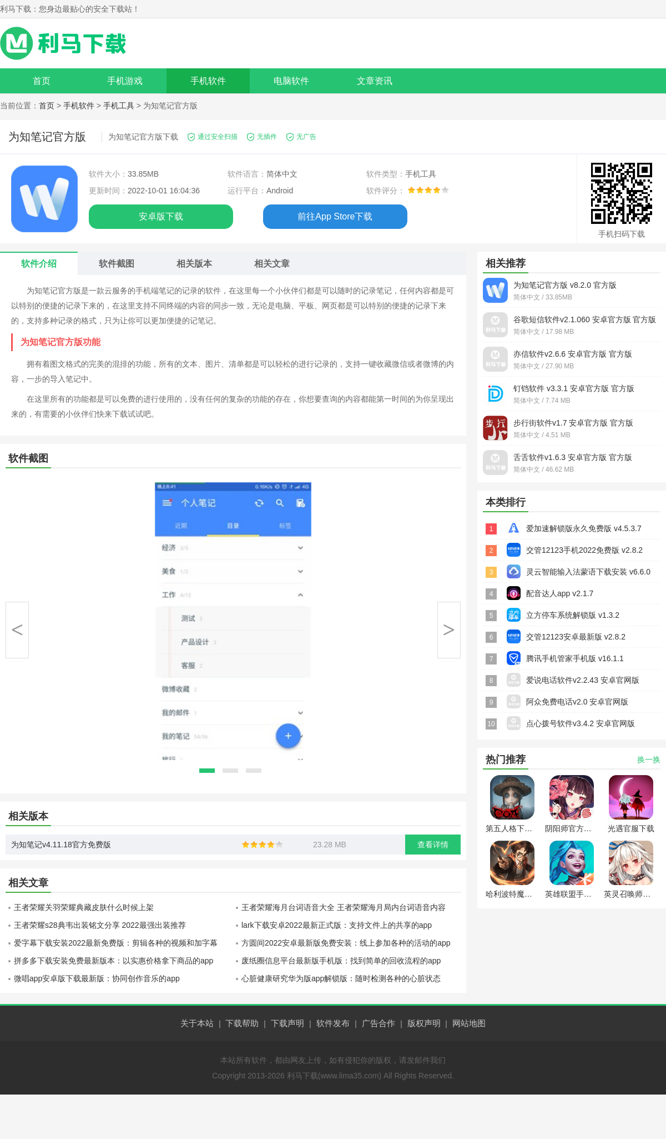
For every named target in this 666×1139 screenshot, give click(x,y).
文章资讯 (374, 81)
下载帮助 (242, 1023)
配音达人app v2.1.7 (559, 593)
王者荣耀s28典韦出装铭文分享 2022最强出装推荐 (100, 925)
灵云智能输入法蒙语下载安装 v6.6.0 (588, 571)
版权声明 (424, 1023)
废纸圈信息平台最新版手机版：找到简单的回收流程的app (341, 960)
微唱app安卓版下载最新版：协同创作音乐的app (97, 978)
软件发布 (333, 1023)
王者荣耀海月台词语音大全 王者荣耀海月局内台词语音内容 (343, 907)
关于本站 (197, 1023)
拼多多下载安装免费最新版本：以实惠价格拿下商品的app (113, 960)
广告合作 (378, 1023)
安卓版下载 (161, 216)
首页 (42, 81)
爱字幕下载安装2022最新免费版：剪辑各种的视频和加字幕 (116, 942)
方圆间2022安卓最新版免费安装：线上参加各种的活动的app (346, 942)
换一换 (648, 759)
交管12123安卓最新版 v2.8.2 (575, 636)
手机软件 (208, 81)
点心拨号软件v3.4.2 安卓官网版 (580, 723)
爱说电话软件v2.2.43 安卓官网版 (582, 680)
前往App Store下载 (334, 216)
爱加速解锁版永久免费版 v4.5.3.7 (584, 528)
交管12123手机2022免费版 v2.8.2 (584, 550)
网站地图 (469, 1023)
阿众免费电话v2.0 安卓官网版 (577, 701)
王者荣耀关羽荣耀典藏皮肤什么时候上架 (84, 907)
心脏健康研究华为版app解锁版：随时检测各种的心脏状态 (341, 978)
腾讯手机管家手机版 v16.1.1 (575, 658)
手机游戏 (125, 81)
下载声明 (287, 1023)
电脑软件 (291, 81)
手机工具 (118, 105)
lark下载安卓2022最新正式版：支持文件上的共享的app (336, 925)
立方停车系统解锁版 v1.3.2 (572, 615)
